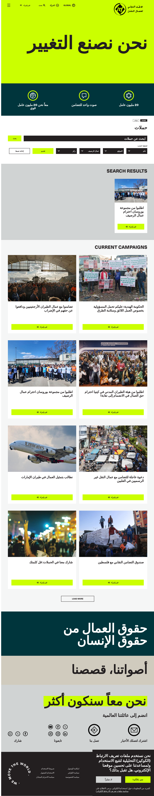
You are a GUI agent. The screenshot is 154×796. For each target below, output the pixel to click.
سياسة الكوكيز (73, 772)
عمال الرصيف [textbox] (93, 151)
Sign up (134, 731)
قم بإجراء (26, 5)
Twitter (65, 727)
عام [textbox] (144, 151)
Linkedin (65, 733)
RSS (50, 733)
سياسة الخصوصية (72, 777)
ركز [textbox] (74, 151)
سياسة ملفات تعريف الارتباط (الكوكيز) (112, 791)
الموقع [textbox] (119, 151)
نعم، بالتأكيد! (138, 779)
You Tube (50, 727)
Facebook (57, 727)
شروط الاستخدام (47, 768)
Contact (94, 731)
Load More (77, 598)
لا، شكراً (108, 779)
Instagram (57, 733)
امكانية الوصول (73, 768)
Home (144, 120)
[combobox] (136, 151)
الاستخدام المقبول (47, 772)
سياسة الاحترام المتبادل (45, 777)
